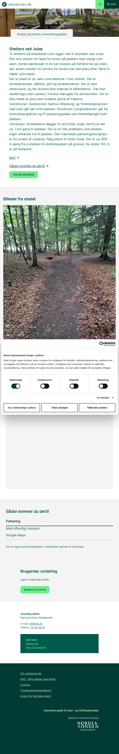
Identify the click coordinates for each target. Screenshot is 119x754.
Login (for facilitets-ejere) (35, 696)
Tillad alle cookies (97, 407)
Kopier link (32, 643)
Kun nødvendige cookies (22, 407)
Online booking (23, 174)
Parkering (13, 521)
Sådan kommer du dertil (29, 166)
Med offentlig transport (23, 528)
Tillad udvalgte (59, 407)
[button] (111, 4)
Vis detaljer (103, 397)
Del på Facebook (36, 647)
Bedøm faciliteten (35, 589)
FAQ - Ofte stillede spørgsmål (37, 679)
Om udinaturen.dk (30, 673)
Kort (14, 157)
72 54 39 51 (38, 627)
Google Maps (16, 535)
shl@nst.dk (35, 623)
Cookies (25, 684)
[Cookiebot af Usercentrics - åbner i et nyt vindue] (101, 344)
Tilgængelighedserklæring (35, 690)
